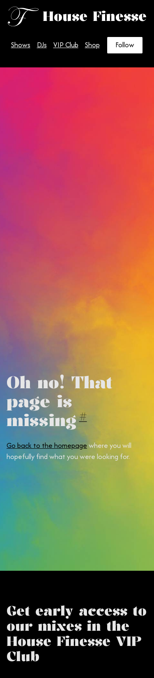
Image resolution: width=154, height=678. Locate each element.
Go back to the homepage (47, 445)
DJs (42, 45)
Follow (124, 45)
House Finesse (95, 16)
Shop (92, 45)
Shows (20, 45)
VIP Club (65, 45)
